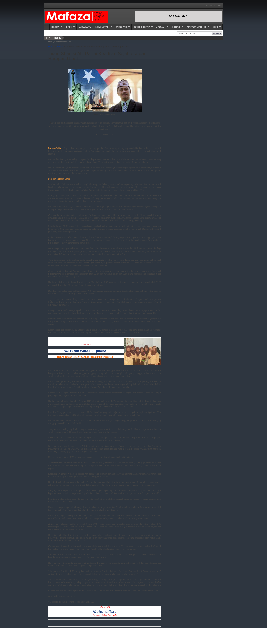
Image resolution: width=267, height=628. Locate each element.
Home (51, 46)
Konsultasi (102, 27)
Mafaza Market (196, 27)
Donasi (176, 27)
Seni (215, 27)
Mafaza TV (84, 27)
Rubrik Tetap (142, 27)
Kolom (60, 46)
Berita (55, 27)
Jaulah (160, 27)
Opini (69, 27)
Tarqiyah (121, 27)
